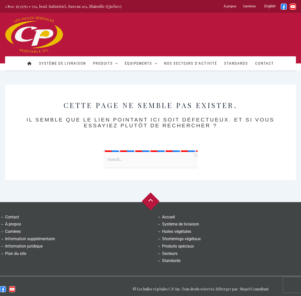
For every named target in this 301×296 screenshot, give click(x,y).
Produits (105, 63)
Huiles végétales (176, 231)
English (270, 6)
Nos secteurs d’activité (190, 63)
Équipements (141, 63)
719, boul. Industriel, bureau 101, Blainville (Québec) (76, 6)
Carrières (249, 6)
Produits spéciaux (178, 246)
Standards (236, 63)
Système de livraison (62, 63)
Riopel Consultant (254, 289)
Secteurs (170, 253)
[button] (115, 63)
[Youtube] (12, 289)
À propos (230, 6)
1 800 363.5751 (16, 6)
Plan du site (15, 253)
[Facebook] (284, 7)
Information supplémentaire (30, 238)
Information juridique (24, 246)
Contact (264, 63)
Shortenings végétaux (181, 238)
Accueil (168, 217)
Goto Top (150, 202)
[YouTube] (293, 7)
